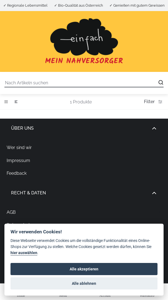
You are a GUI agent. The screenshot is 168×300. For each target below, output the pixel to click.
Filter (154, 101)
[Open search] (161, 82)
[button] (6, 101)
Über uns (84, 128)
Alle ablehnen (84, 283)
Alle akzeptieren (84, 269)
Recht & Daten (84, 193)
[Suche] (84, 83)
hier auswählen (24, 253)
